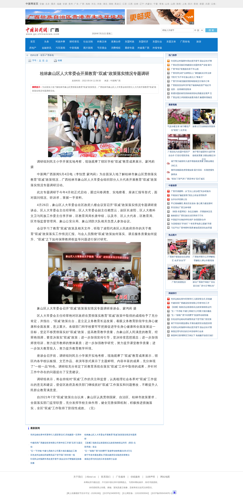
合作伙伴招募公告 (179, 199)
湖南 (111, 4)
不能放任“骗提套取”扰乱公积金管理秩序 (189, 195)
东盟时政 (129, 41)
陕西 (179, 4)
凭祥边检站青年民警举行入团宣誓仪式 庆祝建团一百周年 (56, 435)
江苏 (125, 4)
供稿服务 (135, 476)
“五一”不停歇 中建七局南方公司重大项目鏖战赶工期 (53, 451)
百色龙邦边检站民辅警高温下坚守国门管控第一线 (52, 455)
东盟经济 (143, 41)
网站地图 (165, 476)
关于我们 (78, 476)
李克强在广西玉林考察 (181, 207)
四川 (190, 4)
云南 (213, 4)
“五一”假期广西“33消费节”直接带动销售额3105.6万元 (108, 451)
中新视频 (74, 48)
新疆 (202, 4)
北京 (47, 4)
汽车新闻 (60, 48)
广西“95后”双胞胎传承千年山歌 (185, 69)
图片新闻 (88, 48)
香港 (196, 4)
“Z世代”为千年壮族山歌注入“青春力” (187, 77)
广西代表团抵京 (179, 282)
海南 (88, 4)
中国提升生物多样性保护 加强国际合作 (188, 219)
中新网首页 (32, 3)
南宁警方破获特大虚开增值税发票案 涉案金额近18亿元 (203, 155)
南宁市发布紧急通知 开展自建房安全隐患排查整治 (106, 455)
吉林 (136, 4)
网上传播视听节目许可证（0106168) (83, 493)
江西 (130, 4)
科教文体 (102, 41)
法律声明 (150, 476)
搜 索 (211, 30)
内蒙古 (148, 4)
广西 (82, 4)
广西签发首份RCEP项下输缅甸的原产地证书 (191, 85)
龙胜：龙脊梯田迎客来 (181, 89)
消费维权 (115, 48)
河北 (93, 4)
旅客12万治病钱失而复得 (204, 126)
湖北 (105, 4)
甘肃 (65, 4)
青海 (161, 4)
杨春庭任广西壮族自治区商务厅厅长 (187, 215)
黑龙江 (118, 4)
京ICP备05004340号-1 (162, 493)
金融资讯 (46, 48)
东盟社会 (157, 41)
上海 (184, 4)
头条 (46, 41)
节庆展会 (102, 48)
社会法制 (88, 41)
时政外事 (60, 41)
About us (91, 476)
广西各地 (185, 41)
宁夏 (156, 4)
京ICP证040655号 (111, 493)
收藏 (60, 60)
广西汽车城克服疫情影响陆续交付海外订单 (190, 81)
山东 (167, 4)
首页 (32, 41)
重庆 (53, 4)
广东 (76, 4)
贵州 (71, 4)
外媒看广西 (143, 48)
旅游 (198, 41)
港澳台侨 (115, 41)
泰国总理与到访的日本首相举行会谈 (100, 459)
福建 (59, 4)
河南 (99, 4)
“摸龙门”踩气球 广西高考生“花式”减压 (188, 179)
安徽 (42, 4)
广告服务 (120, 476)
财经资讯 (74, 41)
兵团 (207, 4)
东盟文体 (171, 41)
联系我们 (106, 476)
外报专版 (157, 48)
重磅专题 (129, 48)
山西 (173, 4)
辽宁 (142, 4)
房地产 (32, 48)
